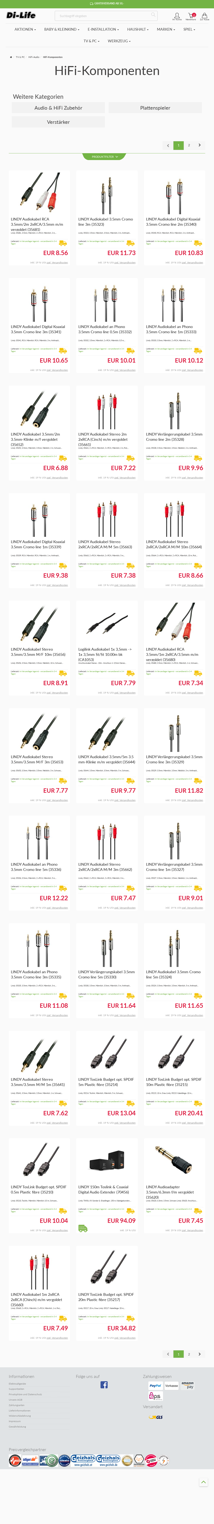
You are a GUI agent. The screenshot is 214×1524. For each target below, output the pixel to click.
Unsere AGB (15, 1399)
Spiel (189, 29)
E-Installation (103, 29)
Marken (166, 29)
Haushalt (138, 29)
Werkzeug (119, 41)
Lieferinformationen (20, 1410)
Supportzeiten (16, 1388)
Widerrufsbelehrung (20, 1415)
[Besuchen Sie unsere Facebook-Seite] (106, 1386)
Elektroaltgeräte (17, 1383)
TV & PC (91, 41)
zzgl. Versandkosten (57, 262)
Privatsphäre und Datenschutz (25, 1394)
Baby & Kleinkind (61, 29)
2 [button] (189, 145)
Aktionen (25, 29)
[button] (199, 145)
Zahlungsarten (16, 1405)
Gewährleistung (17, 1426)
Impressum (15, 1421)
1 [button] (179, 145)
